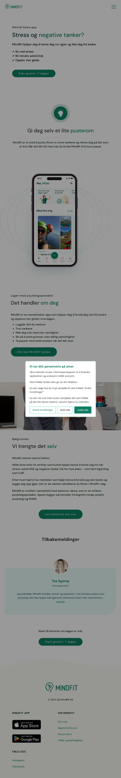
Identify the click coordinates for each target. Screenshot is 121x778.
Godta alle (82, 409)
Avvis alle (65, 409)
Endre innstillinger (43, 409)
